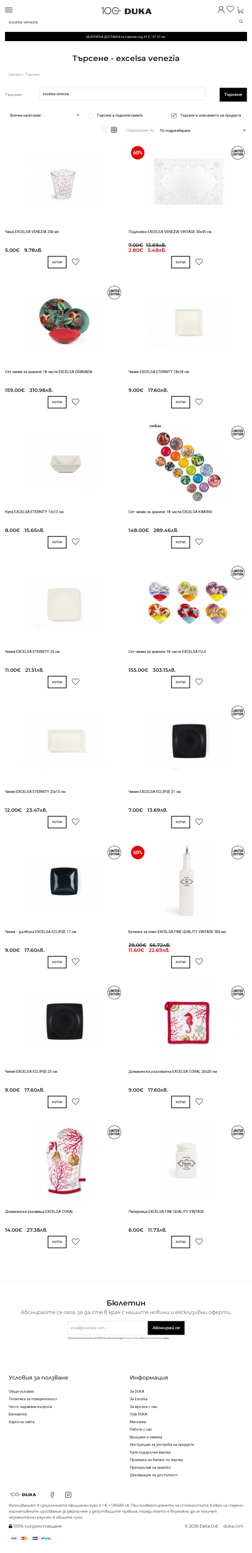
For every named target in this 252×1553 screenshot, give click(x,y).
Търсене (32, 74)
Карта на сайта (21, 1427)
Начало (15, 74)
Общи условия (21, 1397)
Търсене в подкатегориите (121, 115)
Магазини (138, 1427)
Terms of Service (153, 1343)
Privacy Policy (131, 1343)
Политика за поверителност (33, 1404)
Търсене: (13, 94)
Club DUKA (138, 1419)
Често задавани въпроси (30, 1412)
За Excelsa (138, 1404)
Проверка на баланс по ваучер (156, 1465)
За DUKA (137, 1397)
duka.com (233, 1531)
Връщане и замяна (146, 1442)
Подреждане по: (140, 130)
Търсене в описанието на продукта (212, 115)
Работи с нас (141, 1435)
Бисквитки (18, 1419)
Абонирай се (166, 1333)
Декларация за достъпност (154, 1480)
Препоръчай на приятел (150, 1473)
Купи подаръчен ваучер (150, 1457)
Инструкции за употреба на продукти (162, 1450)
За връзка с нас (143, 1412)
